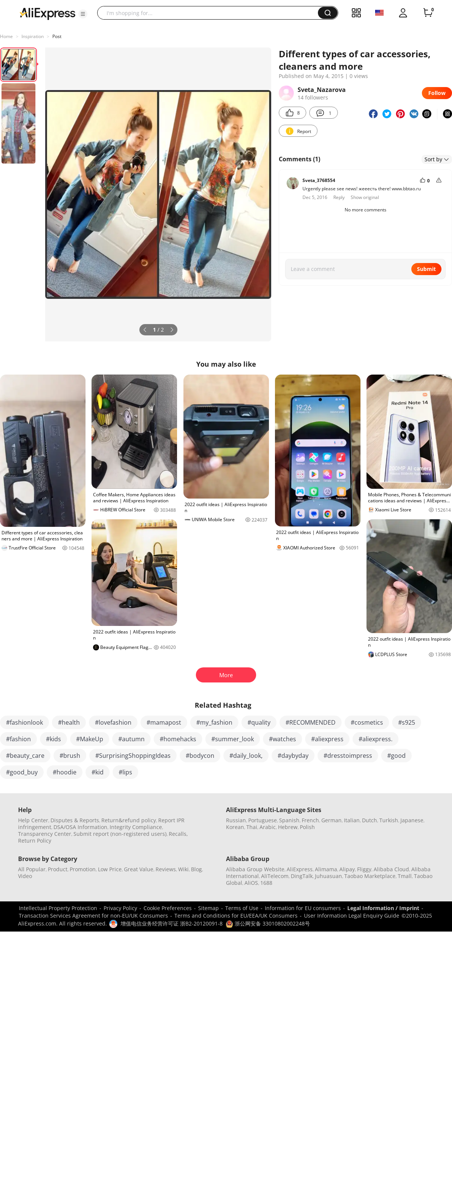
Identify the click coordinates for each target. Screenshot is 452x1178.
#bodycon (200, 755)
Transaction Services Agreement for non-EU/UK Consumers (93, 915)
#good (396, 755)
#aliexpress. (375, 739)
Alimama (326, 869)
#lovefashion (113, 722)
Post (56, 36)
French (310, 820)
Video (25, 876)
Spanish (289, 820)
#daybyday (293, 755)
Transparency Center (44, 833)
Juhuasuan (328, 876)
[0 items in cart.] (428, 13)
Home (6, 36)
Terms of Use (241, 908)
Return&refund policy (128, 820)
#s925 (406, 722)
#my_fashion (214, 722)
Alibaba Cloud (391, 869)
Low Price (110, 869)
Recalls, (178, 833)
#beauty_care (25, 755)
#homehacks (178, 739)
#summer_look (232, 739)
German (331, 820)
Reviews (166, 869)
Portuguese (262, 820)
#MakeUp (89, 739)
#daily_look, (246, 755)
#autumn (131, 739)
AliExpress (300, 869)
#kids (53, 739)
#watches (282, 739)
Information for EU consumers (303, 908)
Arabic (268, 827)
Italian (352, 820)
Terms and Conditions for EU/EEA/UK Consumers (236, 915)
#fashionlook (24, 722)
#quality (258, 722)
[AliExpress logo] (47, 13)
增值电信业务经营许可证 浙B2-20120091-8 (172, 923)
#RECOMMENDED (311, 722)
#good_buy (22, 772)
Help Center (33, 820)
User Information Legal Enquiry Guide (351, 915)
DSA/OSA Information (80, 827)
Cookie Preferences (168, 908)
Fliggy (364, 869)
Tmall (405, 876)
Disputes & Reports (74, 820)
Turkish (388, 820)
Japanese (411, 820)
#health (69, 722)
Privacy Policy (120, 908)
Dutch (369, 820)
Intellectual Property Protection (58, 908)
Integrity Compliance (136, 827)
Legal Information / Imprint (383, 908)
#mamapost (164, 722)
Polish (307, 827)
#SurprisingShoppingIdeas (133, 755)
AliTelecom (275, 876)
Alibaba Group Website (255, 869)
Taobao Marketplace (370, 876)
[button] (82, 13)
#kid (98, 772)
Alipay (347, 869)
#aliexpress (327, 739)
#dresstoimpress (348, 755)
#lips (125, 772)
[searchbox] (210, 12)
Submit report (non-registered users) (119, 833)
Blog (196, 869)
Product (57, 869)
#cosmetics (367, 722)
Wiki (183, 869)
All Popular (32, 869)
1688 (266, 882)
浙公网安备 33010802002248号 (268, 923)
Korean (235, 827)
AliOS (251, 882)
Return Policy (34, 840)
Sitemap (208, 908)
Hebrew (288, 827)
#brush (70, 755)
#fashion (18, 739)
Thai (251, 827)
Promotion (83, 869)
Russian (236, 820)
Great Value (138, 869)
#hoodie (64, 772)
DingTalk (302, 876)
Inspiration (32, 36)
